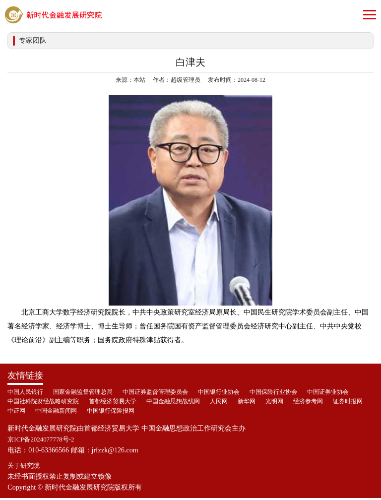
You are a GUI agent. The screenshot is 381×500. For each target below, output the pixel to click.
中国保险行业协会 (273, 391)
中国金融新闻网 (56, 410)
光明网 (274, 401)
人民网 (219, 401)
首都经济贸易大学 (112, 401)
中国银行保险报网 (110, 410)
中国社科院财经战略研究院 (43, 401)
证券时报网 (348, 401)
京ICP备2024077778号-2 (43, 439)
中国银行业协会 (219, 391)
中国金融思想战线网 (173, 401)
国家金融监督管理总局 (83, 391)
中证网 (16, 410)
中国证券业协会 (328, 391)
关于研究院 (24, 467)
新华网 (246, 401)
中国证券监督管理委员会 (155, 391)
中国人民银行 (25, 391)
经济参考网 (308, 401)
